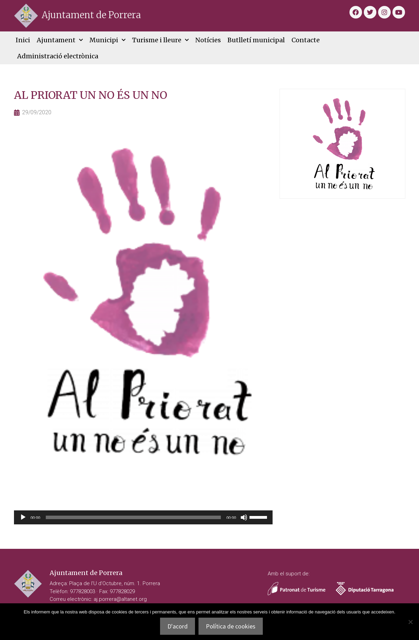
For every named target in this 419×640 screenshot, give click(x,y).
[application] (143, 517)
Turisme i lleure (160, 40)
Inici (23, 40)
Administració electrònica (57, 56)
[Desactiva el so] (243, 517)
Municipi (107, 40)
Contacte (305, 40)
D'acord (177, 626)
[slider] (133, 517)
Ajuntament (60, 40)
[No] (410, 621)
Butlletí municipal (256, 40)
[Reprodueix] (23, 517)
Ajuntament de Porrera (91, 15)
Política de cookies (230, 626)
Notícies (208, 40)
